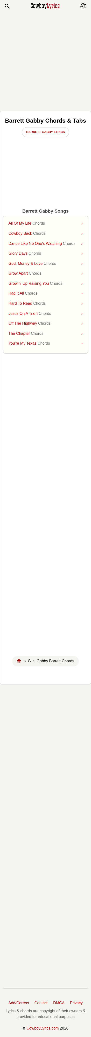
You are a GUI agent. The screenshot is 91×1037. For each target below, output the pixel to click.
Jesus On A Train (45, 313)
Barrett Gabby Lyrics (45, 132)
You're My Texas (45, 343)
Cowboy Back (45, 233)
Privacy (76, 1003)
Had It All (45, 293)
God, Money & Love (45, 263)
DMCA (58, 1003)
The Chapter (45, 333)
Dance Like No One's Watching (45, 243)
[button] (7, 6)
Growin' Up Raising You (45, 283)
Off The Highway (45, 323)
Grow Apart (45, 273)
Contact (41, 1003)
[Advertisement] (45, 60)
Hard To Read (45, 303)
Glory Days (45, 253)
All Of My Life (45, 223)
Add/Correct (18, 1003)
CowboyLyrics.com (43, 1028)
